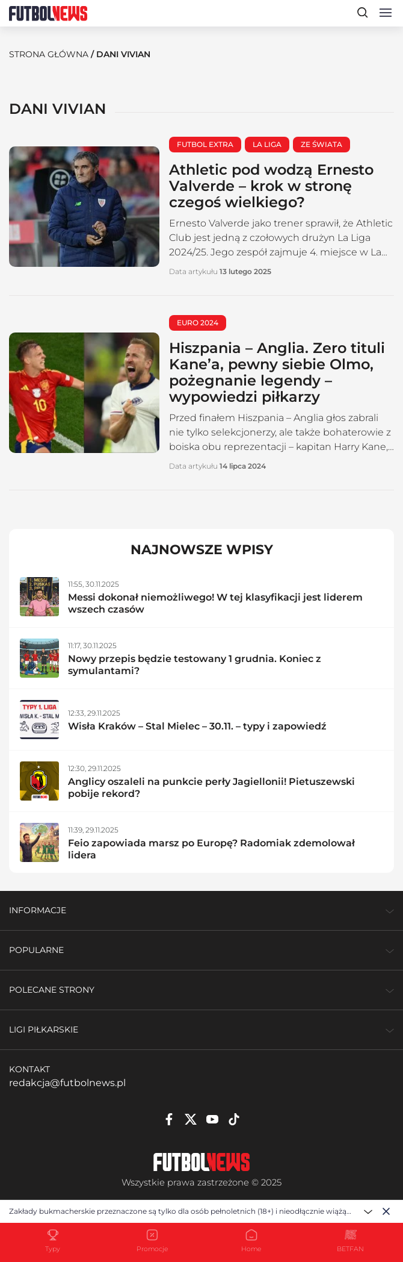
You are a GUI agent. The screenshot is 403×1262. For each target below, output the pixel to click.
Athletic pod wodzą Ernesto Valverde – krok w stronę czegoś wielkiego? (271, 186)
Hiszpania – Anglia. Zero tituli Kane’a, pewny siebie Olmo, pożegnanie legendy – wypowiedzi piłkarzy (277, 372)
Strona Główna (48, 54)
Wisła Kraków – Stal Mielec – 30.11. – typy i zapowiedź (197, 726)
